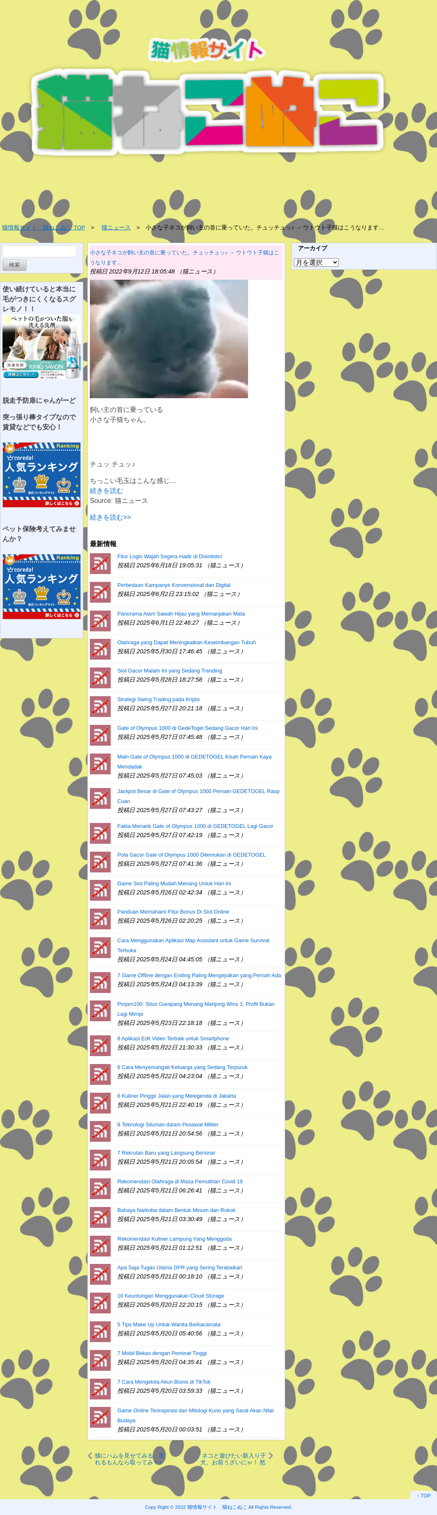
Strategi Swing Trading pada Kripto (158, 699)
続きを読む (106, 490)
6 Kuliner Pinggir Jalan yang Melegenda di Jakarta (176, 1096)
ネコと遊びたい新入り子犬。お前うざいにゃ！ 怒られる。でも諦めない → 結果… (233, 1458)
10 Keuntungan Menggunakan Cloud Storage (170, 1296)
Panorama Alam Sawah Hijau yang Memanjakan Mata (181, 614)
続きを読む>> (110, 517)
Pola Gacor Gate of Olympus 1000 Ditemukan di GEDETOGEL (191, 855)
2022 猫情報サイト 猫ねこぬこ (211, 1507)
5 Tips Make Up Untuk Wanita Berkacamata (169, 1324)
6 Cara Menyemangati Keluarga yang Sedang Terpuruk (182, 1067)
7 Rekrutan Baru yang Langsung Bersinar (166, 1153)
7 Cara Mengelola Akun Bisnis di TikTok (164, 1382)
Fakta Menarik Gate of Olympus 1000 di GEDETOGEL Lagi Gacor (195, 826)
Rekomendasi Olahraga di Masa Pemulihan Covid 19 (180, 1181)
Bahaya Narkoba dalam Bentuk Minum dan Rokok (176, 1210)
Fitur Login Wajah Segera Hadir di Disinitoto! (169, 556)
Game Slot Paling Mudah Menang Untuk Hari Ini (174, 883)
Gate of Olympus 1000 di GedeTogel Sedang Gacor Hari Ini (187, 728)
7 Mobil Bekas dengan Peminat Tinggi (162, 1353)
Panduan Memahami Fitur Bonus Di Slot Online (173, 912)
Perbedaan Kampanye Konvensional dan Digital (174, 585)
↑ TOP (424, 1496)
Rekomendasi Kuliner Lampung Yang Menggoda (174, 1239)
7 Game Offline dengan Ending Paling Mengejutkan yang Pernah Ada (199, 975)
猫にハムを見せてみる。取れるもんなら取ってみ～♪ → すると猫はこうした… (130, 1458)
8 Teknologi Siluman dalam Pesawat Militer (167, 1124)
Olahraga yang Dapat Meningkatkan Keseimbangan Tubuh (186, 642)
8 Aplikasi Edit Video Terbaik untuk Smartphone (173, 1038)
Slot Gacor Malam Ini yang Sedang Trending (169, 671)
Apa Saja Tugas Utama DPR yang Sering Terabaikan (179, 1267)
